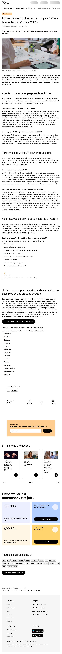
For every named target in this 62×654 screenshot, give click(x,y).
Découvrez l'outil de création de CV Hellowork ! (19, 321)
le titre (41, 158)
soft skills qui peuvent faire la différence (18, 241)
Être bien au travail (31, 8)
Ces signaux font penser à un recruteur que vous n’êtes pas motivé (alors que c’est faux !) (48, 466)
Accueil (4, 588)
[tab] (30, 482)
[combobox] (25, 431)
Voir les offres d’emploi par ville (14, 572)
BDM (8, 611)
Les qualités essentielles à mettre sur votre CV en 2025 (20, 278)
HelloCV (9, 604)
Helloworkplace (11, 607)
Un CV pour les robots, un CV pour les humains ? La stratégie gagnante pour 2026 (8, 465)
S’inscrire (47, 431)
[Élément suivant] (58, 482)
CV (8, 390)
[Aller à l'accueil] (5, 2)
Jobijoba (9, 614)
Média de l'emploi (12, 588)
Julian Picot (7, 26)
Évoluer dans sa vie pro (44, 8)
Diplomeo (9, 621)
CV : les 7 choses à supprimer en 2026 (28, 463)
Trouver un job (20, 8)
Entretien (14, 390)
